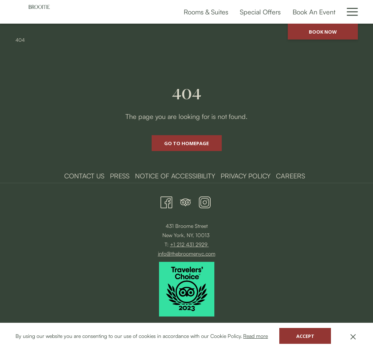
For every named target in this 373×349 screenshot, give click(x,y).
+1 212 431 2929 (188, 244)
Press (119, 176)
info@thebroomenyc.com (186, 253)
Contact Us (84, 176)
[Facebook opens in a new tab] (166, 200)
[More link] (349, 12)
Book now (323, 31)
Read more (255, 336)
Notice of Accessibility (175, 176)
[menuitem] (119, 12)
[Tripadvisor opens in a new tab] (185, 200)
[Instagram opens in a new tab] (205, 200)
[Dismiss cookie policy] (353, 336)
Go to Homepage (186, 143)
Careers (290, 176)
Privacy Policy (245, 176)
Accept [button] (305, 336)
